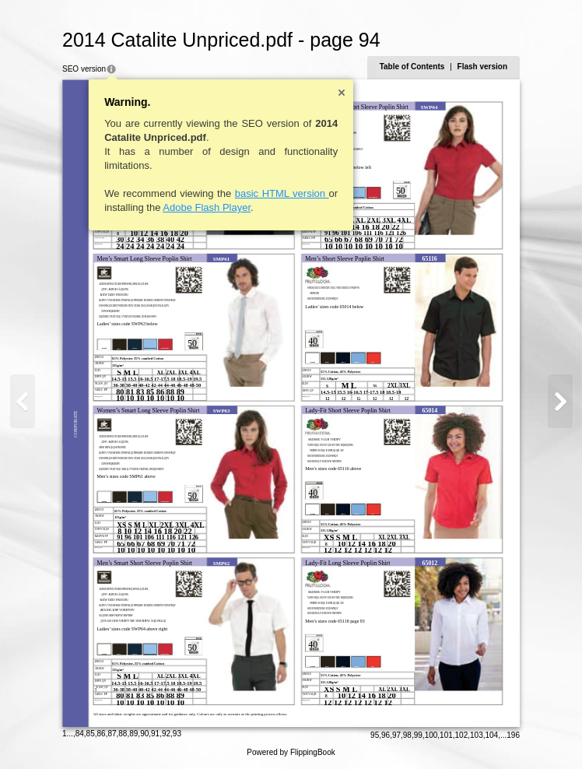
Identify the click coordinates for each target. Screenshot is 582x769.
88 (122, 733)
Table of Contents (412, 66)
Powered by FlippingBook (291, 752)
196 (513, 735)
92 (166, 733)
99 (418, 735)
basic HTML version (282, 193)
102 (461, 735)
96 (385, 735)
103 (476, 735)
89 (133, 733)
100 (431, 735)
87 (111, 733)
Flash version (482, 66)
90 (144, 733)
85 (90, 733)
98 (407, 735)
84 (79, 733)
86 (101, 733)
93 (177, 733)
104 (492, 735)
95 (374, 735)
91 (155, 733)
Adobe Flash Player (207, 207)
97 (396, 735)
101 (446, 735)
